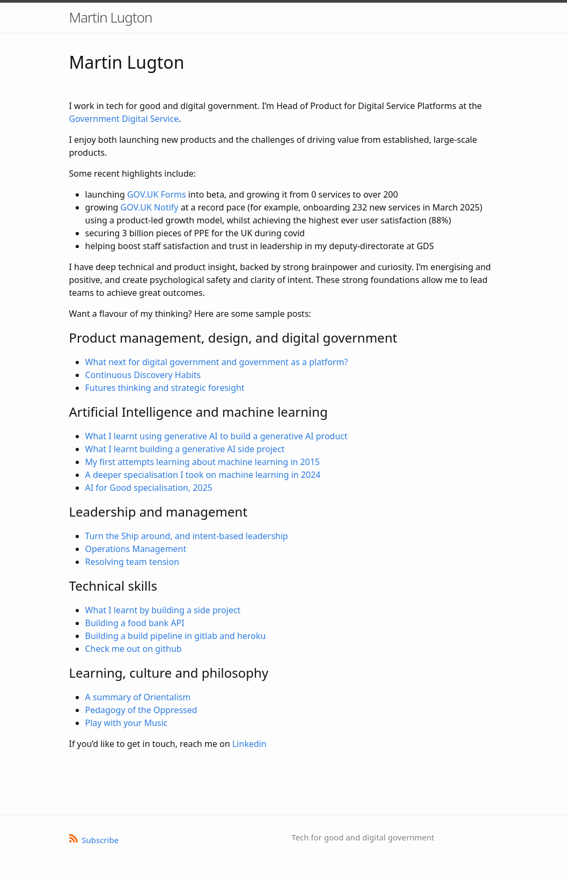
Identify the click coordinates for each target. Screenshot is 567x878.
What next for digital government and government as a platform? (216, 362)
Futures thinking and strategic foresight (165, 388)
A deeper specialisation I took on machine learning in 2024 (203, 475)
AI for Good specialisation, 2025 (149, 488)
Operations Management (136, 549)
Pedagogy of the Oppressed (141, 710)
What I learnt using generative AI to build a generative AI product (216, 436)
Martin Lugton (110, 17)
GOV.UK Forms (156, 194)
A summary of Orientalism (138, 697)
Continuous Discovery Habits (143, 375)
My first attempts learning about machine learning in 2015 (202, 462)
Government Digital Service (124, 119)
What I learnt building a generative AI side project (185, 449)
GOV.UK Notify (150, 207)
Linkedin (249, 744)
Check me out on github (133, 649)
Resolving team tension (132, 562)
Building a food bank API (135, 623)
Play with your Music (126, 723)
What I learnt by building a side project (163, 610)
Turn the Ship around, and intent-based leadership (186, 536)
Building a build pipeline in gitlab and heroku (175, 636)
